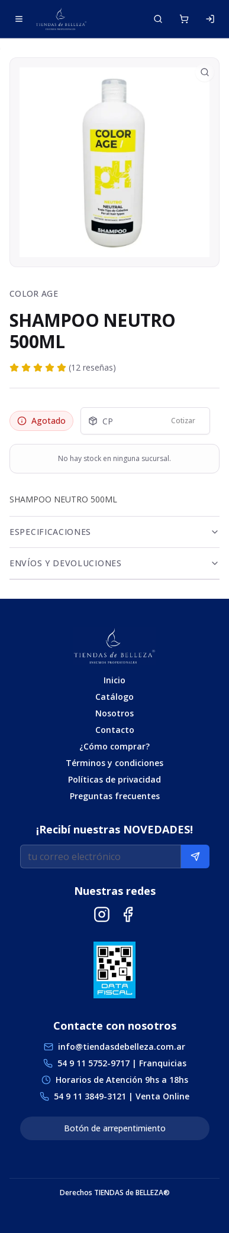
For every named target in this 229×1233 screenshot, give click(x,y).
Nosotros (114, 713)
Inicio (114, 680)
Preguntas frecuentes (115, 796)
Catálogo (114, 696)
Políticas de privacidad (114, 779)
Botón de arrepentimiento (115, 1128)
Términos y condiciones (114, 762)
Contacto (114, 729)
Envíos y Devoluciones (114, 563)
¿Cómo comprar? (114, 746)
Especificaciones (114, 531)
